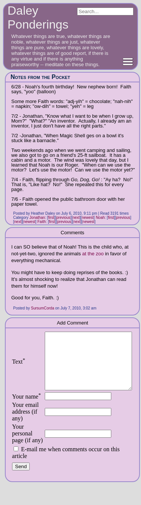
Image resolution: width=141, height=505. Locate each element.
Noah (100, 217)
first (51, 217)
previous (63, 217)
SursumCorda (42, 308)
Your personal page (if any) (22, 448)
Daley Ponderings (38, 17)
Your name (26, 408)
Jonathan (37, 217)
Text (18, 367)
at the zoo (93, 253)
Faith (42, 222)
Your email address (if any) (25, 423)
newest (88, 217)
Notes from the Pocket (40, 77)
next (76, 217)
